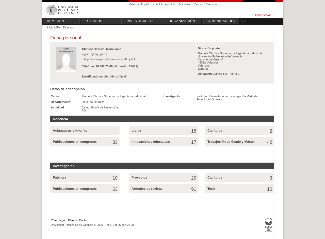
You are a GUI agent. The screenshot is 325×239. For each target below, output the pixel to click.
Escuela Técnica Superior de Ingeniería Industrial (113, 96)
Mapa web (185, 4)
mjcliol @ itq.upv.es (94, 54)
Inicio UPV (53, 27)
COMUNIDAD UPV (221, 21)
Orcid (122, 76)
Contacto (84, 220)
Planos (72, 220)
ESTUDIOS (93, 21)
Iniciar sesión (263, 15)
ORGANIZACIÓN (182, 21)
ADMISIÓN (55, 21)
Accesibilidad (168, 4)
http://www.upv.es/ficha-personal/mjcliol (109, 59)
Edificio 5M (220, 73)
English (145, 4)
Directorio (211, 4)
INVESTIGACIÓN (140, 21)
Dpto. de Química (93, 101)
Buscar (198, 4)
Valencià (134, 4)
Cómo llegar (58, 220)
